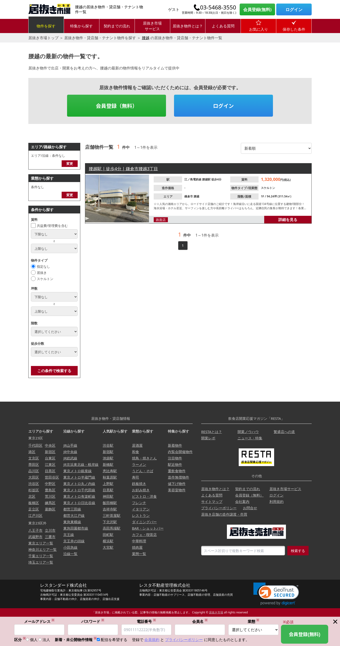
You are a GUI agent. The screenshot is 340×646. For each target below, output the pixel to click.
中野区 (50, 483)
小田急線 (70, 547)
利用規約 (276, 501)
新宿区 (50, 451)
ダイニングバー (144, 521)
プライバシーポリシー (219, 508)
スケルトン (45, 278)
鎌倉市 (189, 196)
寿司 (135, 477)
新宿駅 (108, 451)
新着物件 (175, 445)
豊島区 (50, 490)
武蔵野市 (35, 536)
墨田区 (33, 464)
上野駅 (108, 483)
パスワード (92, 622)
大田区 (33, 477)
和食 (135, 451)
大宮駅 (108, 547)
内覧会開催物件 (180, 451)
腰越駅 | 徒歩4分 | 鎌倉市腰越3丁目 (123, 168)
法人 (46, 640)
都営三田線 (72, 509)
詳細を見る (287, 219)
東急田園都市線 (75, 528)
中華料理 (139, 541)
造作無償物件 (178, 477)
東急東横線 (72, 521)
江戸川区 (35, 515)
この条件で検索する (54, 370)
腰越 (145, 37)
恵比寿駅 (110, 470)
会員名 (200, 622)
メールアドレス (39, 622)
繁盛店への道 (284, 431)
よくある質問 (223, 26)
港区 (31, 451)
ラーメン (139, 464)
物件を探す (46, 26)
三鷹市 (50, 536)
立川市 (50, 530)
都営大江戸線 (74, 515)
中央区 (50, 445)
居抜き (42, 272)
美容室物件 (177, 490)
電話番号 (146, 622)
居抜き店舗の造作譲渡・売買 (224, 514)
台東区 (50, 458)
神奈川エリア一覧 (42, 549)
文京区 (33, 458)
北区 (31, 496)
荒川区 (50, 496)
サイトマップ (211, 501)
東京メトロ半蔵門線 (79, 477)
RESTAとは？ (211, 431)
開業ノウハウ (248, 431)
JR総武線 (70, 458)
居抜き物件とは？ (188, 26)
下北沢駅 (110, 521)
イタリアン (141, 509)
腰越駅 (206, 179)
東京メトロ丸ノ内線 (79, 483)
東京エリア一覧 (40, 543)
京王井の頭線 (74, 541)
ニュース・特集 (250, 438)
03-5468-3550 (218, 7)
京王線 (68, 534)
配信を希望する (114, 640)
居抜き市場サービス (152, 26)
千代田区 (35, 445)
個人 (34, 640)
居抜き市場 (216, 612)
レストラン (141, 515)
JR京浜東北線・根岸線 (80, 464)
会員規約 (151, 640)
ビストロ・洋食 (144, 496)
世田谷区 (52, 477)
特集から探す (81, 26)
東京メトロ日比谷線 (79, 502)
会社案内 (242, 501)
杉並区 (33, 490)
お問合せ (250, 508)
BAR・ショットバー (148, 528)
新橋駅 (108, 464)
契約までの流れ (117, 26)
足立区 (33, 509)
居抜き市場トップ (43, 37)
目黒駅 (108, 490)
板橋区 (33, 502)
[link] (276, 594)
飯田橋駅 (110, 502)
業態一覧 (139, 553)
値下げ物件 (177, 483)
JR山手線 (70, 445)
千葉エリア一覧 (40, 555)
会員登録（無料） (116, 105)
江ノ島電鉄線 (193, 179)
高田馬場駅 (111, 528)
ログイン (293, 9)
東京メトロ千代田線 (79, 490)
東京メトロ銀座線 (77, 470)
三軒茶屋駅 (111, 515)
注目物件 (175, 458)
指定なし (43, 266)
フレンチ (139, 502)
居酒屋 (137, 445)
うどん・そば (142, 470)
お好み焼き (141, 490)
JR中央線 (70, 451)
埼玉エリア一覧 (40, 562)
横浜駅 (108, 541)
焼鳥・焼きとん (144, 458)
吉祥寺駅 (110, 509)
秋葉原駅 (110, 477)
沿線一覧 (70, 553)
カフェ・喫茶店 (144, 534)
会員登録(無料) (257, 9)
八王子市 (35, 530)
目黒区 (50, 470)
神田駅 (108, 496)
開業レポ (208, 438)
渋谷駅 (108, 445)
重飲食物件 (177, 470)
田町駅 (108, 534)
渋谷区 (33, 483)
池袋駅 (108, 458)
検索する (298, 550)
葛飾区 (50, 509)
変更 (69, 163)
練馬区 (50, 502)
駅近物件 (175, 464)
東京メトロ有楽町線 (79, 496)
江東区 (50, 464)
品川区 (33, 470)
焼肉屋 (137, 547)
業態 (253, 622)
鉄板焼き (139, 483)
